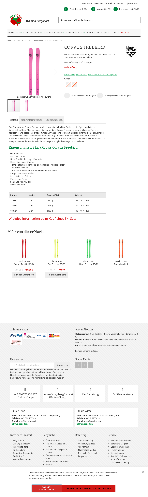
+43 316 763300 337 (25, 394)
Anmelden (118, 3)
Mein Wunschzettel (103, 3)
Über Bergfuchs (53, 440)
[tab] (14, 120)
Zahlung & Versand (21, 443)
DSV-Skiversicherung (120, 462)
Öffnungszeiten (20, 423)
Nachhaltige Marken (87, 450)
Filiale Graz (18, 411)
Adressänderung (118, 453)
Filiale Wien (84, 411)
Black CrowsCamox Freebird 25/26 (24, 262)
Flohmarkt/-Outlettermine (57, 461)
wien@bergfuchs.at (92, 421)
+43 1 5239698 (93, 418)
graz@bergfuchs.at (27, 421)
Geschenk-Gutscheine (120, 446)
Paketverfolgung (20, 446)
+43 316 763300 (28, 418)
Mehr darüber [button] (46, 478)
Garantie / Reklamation (23, 453)
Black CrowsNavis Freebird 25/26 (88, 262)
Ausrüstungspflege (86, 443)
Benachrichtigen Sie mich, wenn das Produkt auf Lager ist (90, 74)
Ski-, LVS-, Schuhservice (121, 456)
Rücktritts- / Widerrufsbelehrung (22, 457)
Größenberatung (123, 394)
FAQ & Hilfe (18, 440)
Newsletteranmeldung (121, 440)
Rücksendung (19, 450)
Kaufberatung (90, 394)
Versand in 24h (101, 9)
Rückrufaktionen (118, 459)
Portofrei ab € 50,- (76, 9)
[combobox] (99, 20)
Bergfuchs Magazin (119, 443)
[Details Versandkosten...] (86, 351)
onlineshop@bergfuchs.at (58, 394)
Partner (49, 464)
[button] (56, 72)
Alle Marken (83, 446)
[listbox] (102, 84)
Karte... (56, 415)
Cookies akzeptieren (46, 488)
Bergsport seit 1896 (126, 9)
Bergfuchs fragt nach (87, 453)
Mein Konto (87, 3)
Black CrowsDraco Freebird (121, 262)
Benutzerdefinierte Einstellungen (89, 488)
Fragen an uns (84, 456)
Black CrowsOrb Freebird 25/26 (56, 262)
